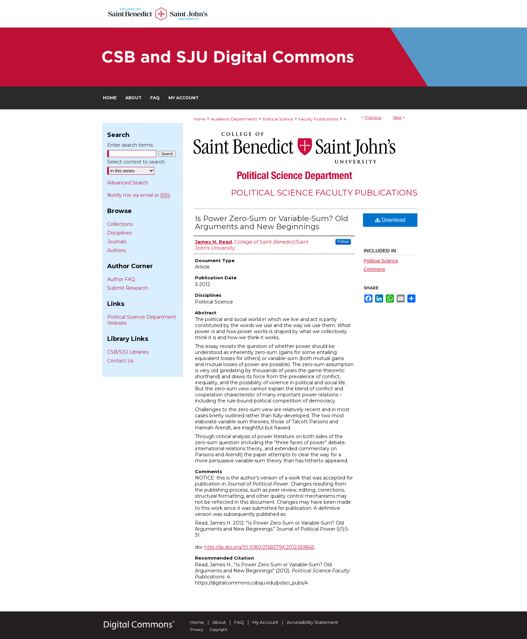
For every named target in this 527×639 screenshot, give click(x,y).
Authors (116, 250)
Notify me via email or (138, 195)
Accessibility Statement (312, 622)
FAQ (239, 622)
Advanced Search (127, 183)
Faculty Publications (318, 118)
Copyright (218, 629)
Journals (116, 242)
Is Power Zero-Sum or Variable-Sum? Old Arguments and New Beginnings (271, 222)
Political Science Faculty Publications (324, 193)
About (219, 622)
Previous (373, 117)
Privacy (196, 629)
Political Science (277, 118)
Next (397, 117)
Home (199, 118)
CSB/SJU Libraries (128, 352)
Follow (343, 242)
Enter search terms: (130, 145)
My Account (265, 622)
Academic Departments (234, 118)
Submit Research (127, 288)
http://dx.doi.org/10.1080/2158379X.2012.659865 (259, 547)
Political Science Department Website (141, 320)
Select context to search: (136, 162)
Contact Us (120, 361)
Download (390, 220)
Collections (120, 224)
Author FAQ (121, 279)
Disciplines (119, 233)
